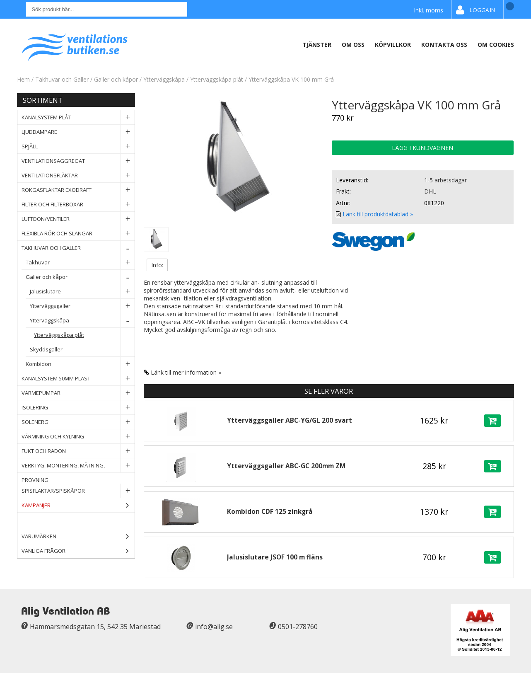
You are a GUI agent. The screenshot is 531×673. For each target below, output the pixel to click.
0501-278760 (298, 626)
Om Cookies (496, 44)
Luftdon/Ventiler (78, 219)
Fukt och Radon (78, 451)
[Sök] (106, 9)
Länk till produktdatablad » (378, 214)
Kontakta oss (444, 44)
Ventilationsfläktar (78, 175)
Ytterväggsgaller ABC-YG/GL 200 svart (289, 420)
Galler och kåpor (117, 79)
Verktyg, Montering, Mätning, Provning (78, 465)
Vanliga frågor (43, 550)
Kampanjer (78, 505)
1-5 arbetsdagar (445, 180)
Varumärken (78, 536)
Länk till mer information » (186, 372)
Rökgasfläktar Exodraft (78, 190)
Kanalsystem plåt (78, 117)
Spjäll (78, 146)
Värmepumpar (78, 393)
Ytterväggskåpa (164, 79)
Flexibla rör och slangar (78, 233)
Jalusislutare (82, 291)
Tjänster (316, 44)
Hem (23, 79)
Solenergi (78, 422)
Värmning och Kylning (78, 436)
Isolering (78, 407)
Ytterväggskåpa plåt (216, 79)
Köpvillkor (393, 44)
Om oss (353, 44)
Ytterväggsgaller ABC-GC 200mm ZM (286, 466)
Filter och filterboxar (78, 204)
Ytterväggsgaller (82, 306)
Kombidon (80, 364)
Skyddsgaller (82, 349)
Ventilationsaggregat (78, 161)
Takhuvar (80, 262)
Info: (157, 265)
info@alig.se (214, 626)
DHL (430, 191)
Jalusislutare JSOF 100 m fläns (275, 557)
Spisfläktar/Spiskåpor (78, 491)
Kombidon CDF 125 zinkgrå (270, 511)
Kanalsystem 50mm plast (78, 378)
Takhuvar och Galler (62, 79)
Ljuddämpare (78, 132)
